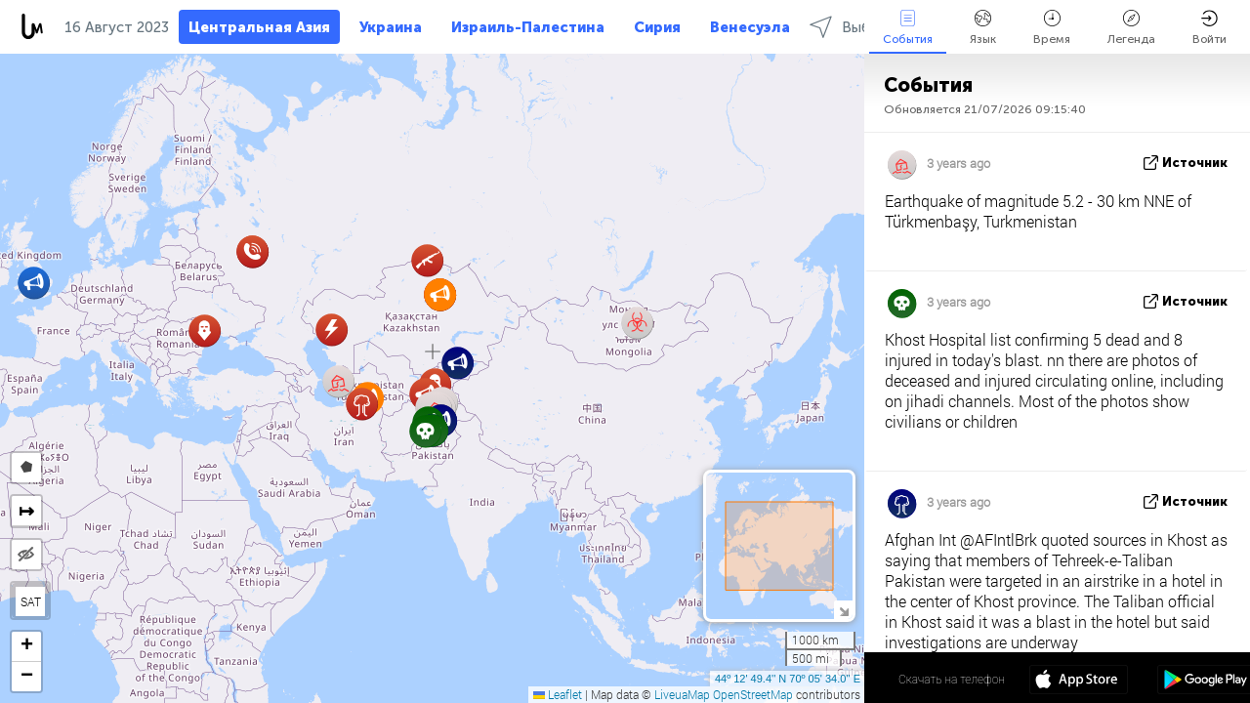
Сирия (657, 27)
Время (1051, 28)
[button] (205, 330)
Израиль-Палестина (527, 27)
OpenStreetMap (753, 694)
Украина (390, 27)
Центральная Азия (259, 27)
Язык (983, 28)
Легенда (1131, 28)
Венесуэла (750, 27)
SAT (31, 601)
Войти (1209, 28)
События (908, 28)
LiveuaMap (682, 694)
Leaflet (557, 694)
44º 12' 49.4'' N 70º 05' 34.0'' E (787, 678)
